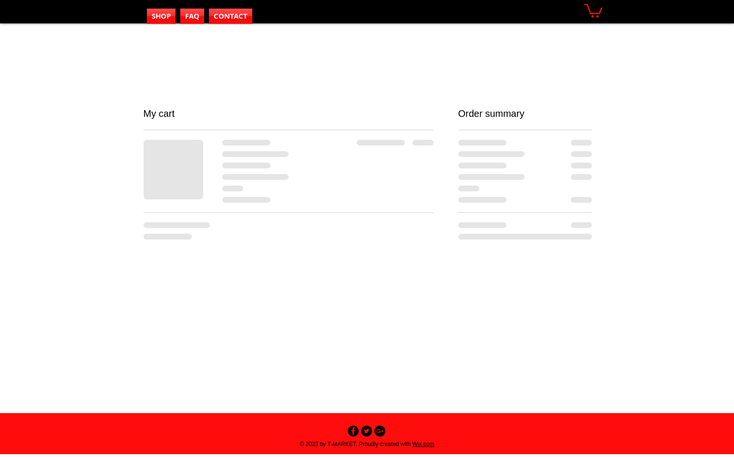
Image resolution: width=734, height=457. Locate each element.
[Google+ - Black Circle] (379, 431)
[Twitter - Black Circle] (366, 431)
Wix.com (423, 444)
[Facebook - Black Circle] (353, 431)
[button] (593, 10)
